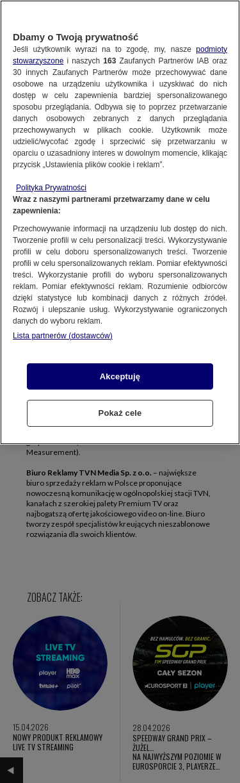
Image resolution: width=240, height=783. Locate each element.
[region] (120, 222)
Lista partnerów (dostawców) (63, 335)
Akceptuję (120, 376)
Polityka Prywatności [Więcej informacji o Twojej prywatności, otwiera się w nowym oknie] (51, 187)
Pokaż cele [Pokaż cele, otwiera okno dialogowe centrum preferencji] (120, 413)
